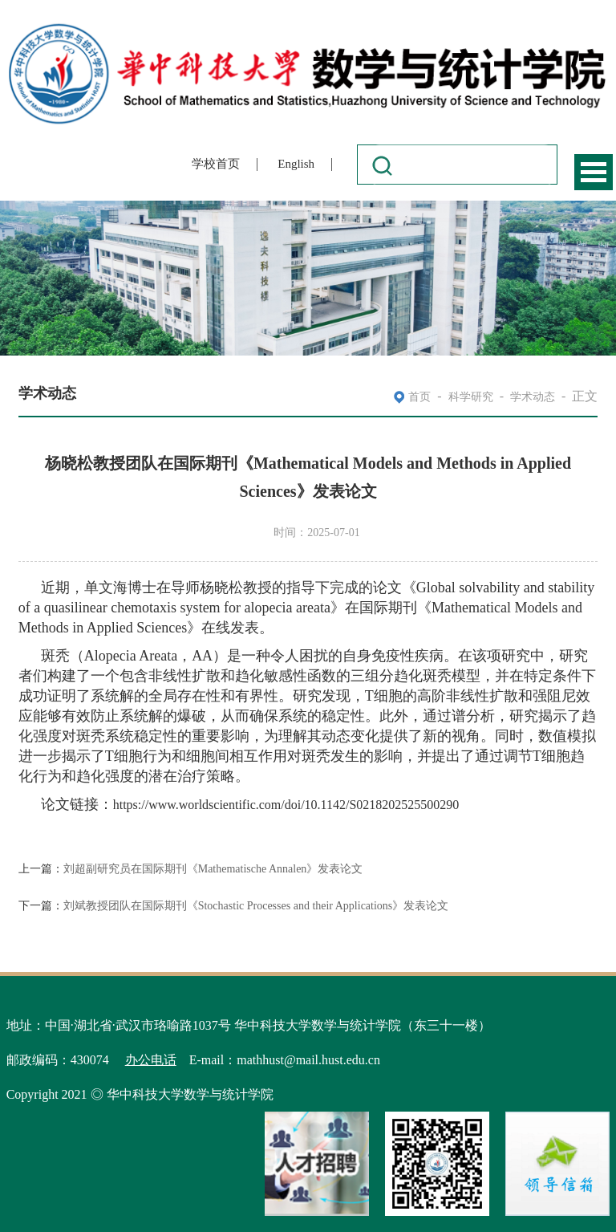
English (296, 163)
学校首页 (216, 163)
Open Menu (593, 172)
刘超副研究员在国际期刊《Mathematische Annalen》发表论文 (213, 869)
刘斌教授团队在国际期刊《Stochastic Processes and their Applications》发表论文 (256, 906)
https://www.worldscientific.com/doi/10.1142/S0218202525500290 (286, 804)
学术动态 (532, 397)
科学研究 (470, 397)
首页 (419, 397)
